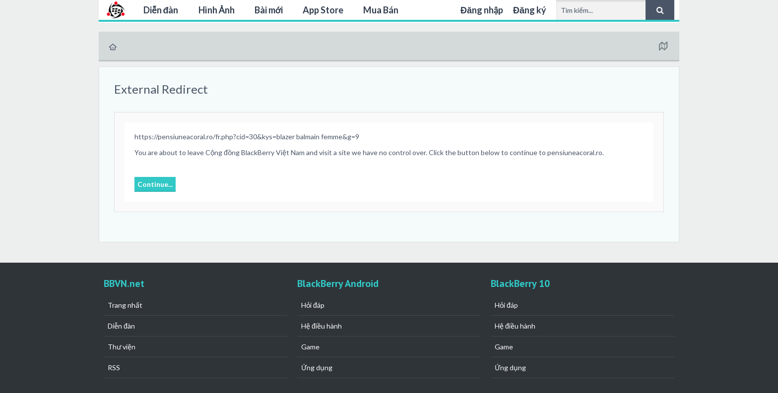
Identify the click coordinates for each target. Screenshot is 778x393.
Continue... (155, 184)
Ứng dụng (316, 367)
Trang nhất (125, 305)
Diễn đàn (161, 9)
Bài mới (269, 9)
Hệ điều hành (321, 326)
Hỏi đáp (312, 305)
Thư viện (121, 346)
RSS (114, 367)
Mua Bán (380, 9)
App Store (323, 9)
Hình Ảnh (216, 9)
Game (310, 346)
